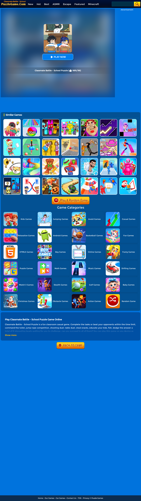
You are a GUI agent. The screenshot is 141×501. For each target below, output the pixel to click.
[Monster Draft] (108, 159)
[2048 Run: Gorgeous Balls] (31, 120)
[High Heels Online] (128, 139)
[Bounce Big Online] (31, 139)
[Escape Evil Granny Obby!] (89, 120)
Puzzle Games (97, 498)
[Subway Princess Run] (50, 178)
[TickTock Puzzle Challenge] (70, 139)
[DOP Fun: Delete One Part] (50, 139)
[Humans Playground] (89, 139)
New (30, 4)
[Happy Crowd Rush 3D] (89, 178)
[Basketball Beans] (128, 178)
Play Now (58, 57)
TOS (79, 498)
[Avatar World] (108, 139)
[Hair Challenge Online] (31, 159)
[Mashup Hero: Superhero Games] (70, 159)
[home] (13, 4)
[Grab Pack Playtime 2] (12, 178)
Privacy (86, 498)
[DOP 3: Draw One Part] (50, 159)
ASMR (56, 4)
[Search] (123, 4)
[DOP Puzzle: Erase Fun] (12, 120)
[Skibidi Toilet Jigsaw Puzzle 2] (89, 159)
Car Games (60, 498)
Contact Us (71, 498)
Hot (39, 4)
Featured (79, 4)
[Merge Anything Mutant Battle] (128, 159)
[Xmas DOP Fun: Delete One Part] (12, 139)
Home (40, 498)
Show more (10, 335)
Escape (67, 4)
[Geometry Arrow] (108, 120)
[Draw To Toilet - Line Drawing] (31, 178)
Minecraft (93, 4)
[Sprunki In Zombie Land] (50, 120)
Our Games (49, 498)
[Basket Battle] (108, 178)
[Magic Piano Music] (128, 120)
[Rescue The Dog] (12, 159)
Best (46, 4)
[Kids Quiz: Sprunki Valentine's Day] (70, 120)
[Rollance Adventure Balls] (70, 178)
